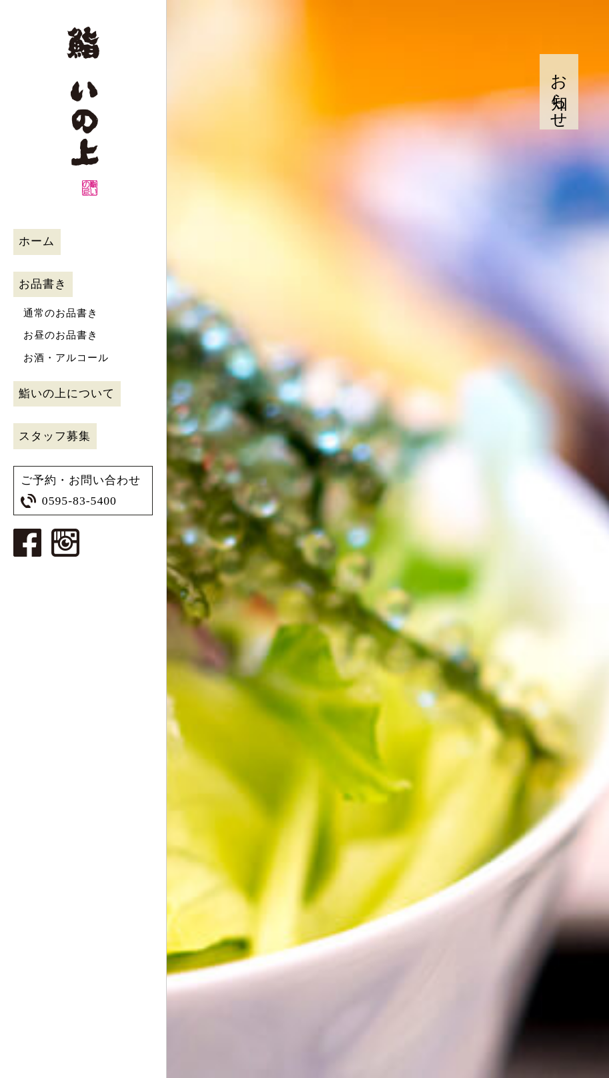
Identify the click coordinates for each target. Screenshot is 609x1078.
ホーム (37, 241)
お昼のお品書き (60, 335)
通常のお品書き (60, 313)
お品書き (43, 284)
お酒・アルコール (66, 357)
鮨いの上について (67, 393)
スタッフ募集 (55, 436)
